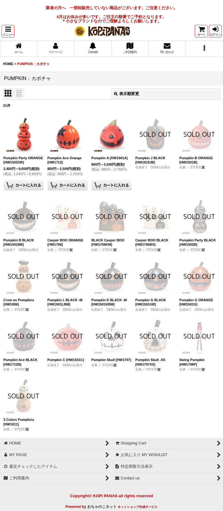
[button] (8, 31)
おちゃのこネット (102, 507)
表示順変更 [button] (126, 93)
